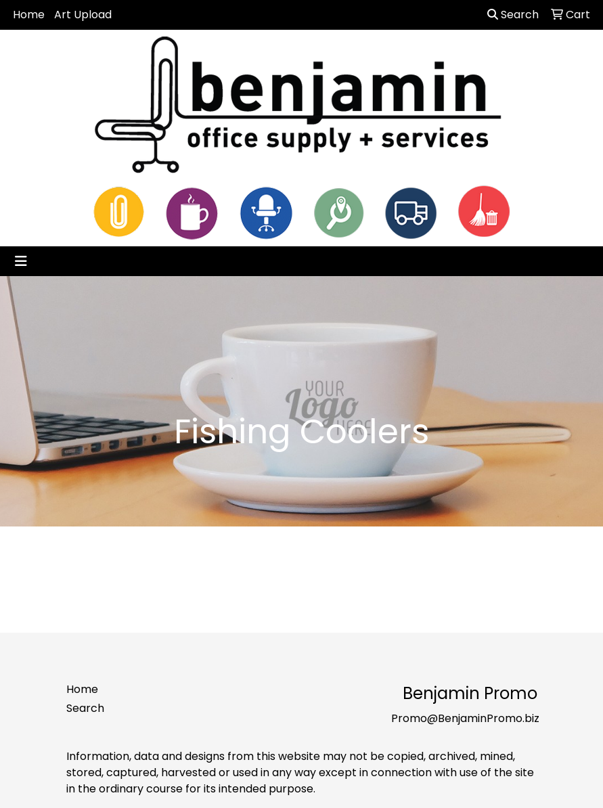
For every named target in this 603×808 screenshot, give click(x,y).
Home (29, 14)
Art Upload (83, 14)
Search (513, 14)
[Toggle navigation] (21, 261)
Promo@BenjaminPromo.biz (465, 718)
